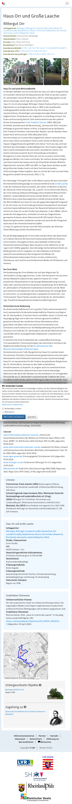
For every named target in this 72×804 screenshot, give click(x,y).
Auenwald (7, 33)
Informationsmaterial (24, 735)
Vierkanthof (53, 28)
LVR (33, 747)
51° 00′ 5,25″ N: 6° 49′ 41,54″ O (34, 48)
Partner (42, 735)
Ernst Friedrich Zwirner (35, 122)
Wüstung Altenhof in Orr (14, 689)
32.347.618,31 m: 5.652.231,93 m (33, 51)
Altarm (33, 30)
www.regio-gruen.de (12, 456)
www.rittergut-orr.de (13, 462)
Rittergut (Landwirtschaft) (37, 28)
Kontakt (54, 735)
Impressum (20, 738)
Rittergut (21, 28)
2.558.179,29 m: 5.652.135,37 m (41, 54)
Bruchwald (61, 30)
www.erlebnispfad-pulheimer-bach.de (20, 434)
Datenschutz (36, 738)
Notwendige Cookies (11, 408)
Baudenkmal (23, 30)
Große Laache (61, 183)
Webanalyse (8, 412)
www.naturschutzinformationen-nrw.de (21, 447)
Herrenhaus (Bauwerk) (46, 30)
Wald (32, 33)
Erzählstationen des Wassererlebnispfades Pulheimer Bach (28, 348)
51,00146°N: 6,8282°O (57, 48)
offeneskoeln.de (10, 468)
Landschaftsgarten (21, 33)
